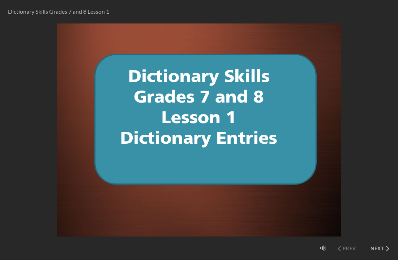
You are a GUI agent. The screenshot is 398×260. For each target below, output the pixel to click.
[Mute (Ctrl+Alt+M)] (323, 248)
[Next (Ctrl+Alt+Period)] (380, 248)
